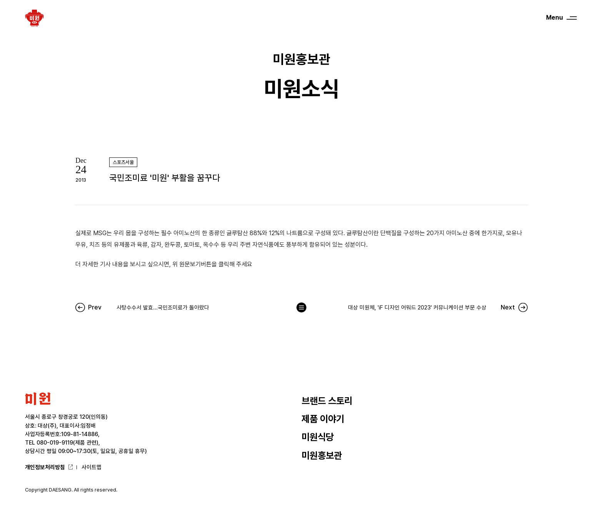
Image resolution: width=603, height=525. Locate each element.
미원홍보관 (322, 455)
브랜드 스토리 (327, 400)
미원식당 (318, 437)
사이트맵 (92, 467)
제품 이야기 (323, 419)
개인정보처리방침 (45, 467)
